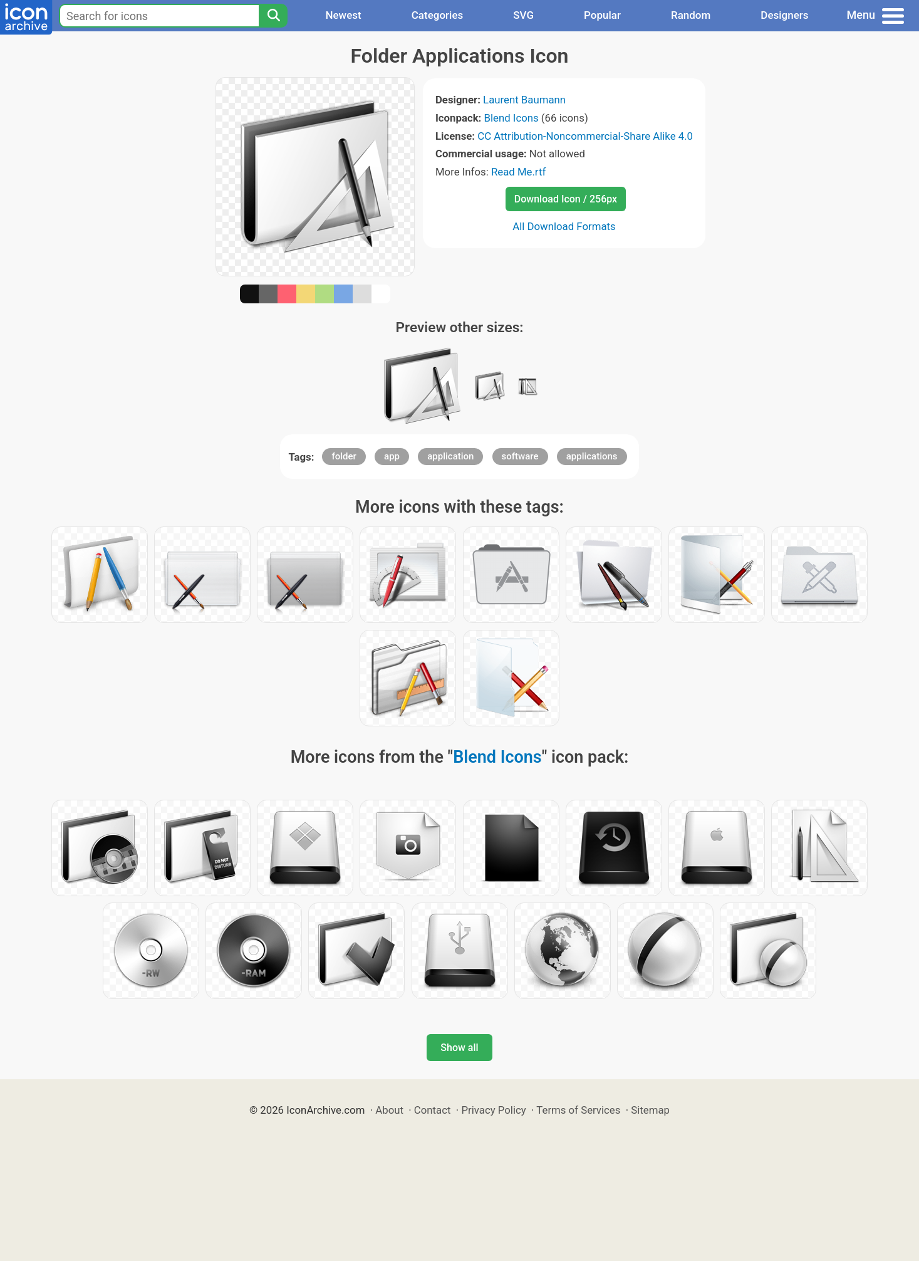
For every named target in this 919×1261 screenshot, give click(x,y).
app (392, 456)
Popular (602, 15)
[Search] (273, 16)
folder (343, 456)
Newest (343, 15)
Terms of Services (578, 1110)
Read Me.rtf (518, 171)
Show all (459, 1048)
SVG (523, 15)
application (450, 456)
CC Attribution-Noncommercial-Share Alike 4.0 (585, 136)
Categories (438, 15)
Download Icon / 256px (565, 199)
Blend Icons (511, 118)
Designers (784, 15)
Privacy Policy (493, 1110)
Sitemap (650, 1110)
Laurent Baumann (524, 99)
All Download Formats (564, 226)
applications (592, 456)
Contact (432, 1110)
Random (690, 15)
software (520, 456)
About (389, 1110)
